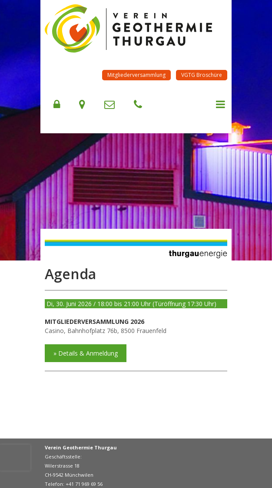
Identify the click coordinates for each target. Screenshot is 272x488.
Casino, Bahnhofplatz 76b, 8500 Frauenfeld (105, 330)
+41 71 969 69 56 (84, 484)
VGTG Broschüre (201, 75)
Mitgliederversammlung (136, 75)
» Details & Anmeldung (85, 353)
